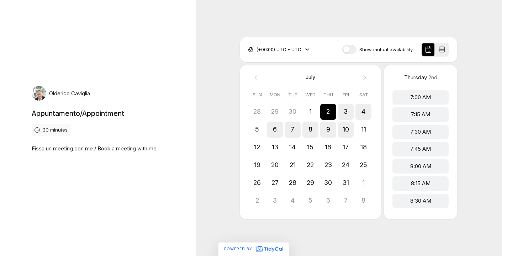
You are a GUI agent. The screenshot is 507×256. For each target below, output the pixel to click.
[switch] (349, 49)
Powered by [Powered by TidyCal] (253, 249)
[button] (328, 112)
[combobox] (257, 49)
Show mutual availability (386, 49)
